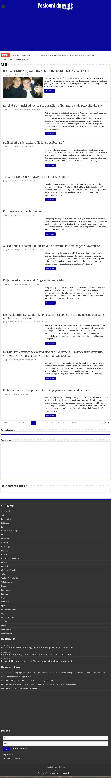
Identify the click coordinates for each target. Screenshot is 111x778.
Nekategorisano (8, 582)
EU (18, 146)
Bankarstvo (6, 519)
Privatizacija (6, 590)
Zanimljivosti (6, 629)
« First (4, 423)
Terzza (62, 767)
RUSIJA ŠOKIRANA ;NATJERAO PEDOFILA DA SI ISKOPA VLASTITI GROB (48, 71)
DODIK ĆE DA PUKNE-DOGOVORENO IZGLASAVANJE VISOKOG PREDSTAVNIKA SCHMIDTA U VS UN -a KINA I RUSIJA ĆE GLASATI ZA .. (53, 354)
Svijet (19, 75)
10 (15, 423)
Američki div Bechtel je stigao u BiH (16, 676)
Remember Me (20, 749)
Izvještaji (5, 550)
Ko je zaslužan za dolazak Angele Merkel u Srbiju (34, 280)
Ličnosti (23, 109)
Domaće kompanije (9, 531)
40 (57, 423)
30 (52, 423)
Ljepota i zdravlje (8, 570)
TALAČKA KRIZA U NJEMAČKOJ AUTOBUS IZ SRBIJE (36, 176)
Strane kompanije (8, 609)
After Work (5, 511)
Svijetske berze (7, 617)
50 (63, 423)
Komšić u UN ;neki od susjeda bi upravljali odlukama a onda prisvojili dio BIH (53, 105)
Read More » (50, 91)
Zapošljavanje (7, 633)
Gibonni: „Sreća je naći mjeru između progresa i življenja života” (28, 680)
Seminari (5, 601)
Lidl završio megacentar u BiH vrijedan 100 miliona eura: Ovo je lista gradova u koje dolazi (38, 684)
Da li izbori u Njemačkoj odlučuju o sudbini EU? (33, 142)
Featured (5, 538)
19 (28, 423)
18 (24, 423)
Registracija (8, 754)
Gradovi (4, 542)
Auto (3, 515)
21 (38, 423)
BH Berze (5, 523)
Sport (3, 605)
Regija (19, 181)
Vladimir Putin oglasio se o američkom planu (20, 688)
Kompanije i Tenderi (10, 558)
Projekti (4, 594)
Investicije (5, 546)
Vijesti (10, 59)
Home (3, 59)
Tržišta (4, 621)
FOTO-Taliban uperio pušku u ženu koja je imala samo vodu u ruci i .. (47, 390)
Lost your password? (11, 758)
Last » (73, 423)
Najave (19, 215)
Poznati (4, 586)
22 (43, 423)
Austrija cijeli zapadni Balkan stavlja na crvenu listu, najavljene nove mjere (51, 245)
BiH (18, 109)
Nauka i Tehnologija (9, 578)
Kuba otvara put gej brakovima (23, 211)
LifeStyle (5, 566)
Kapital (4, 554)
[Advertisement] (55, 30)
